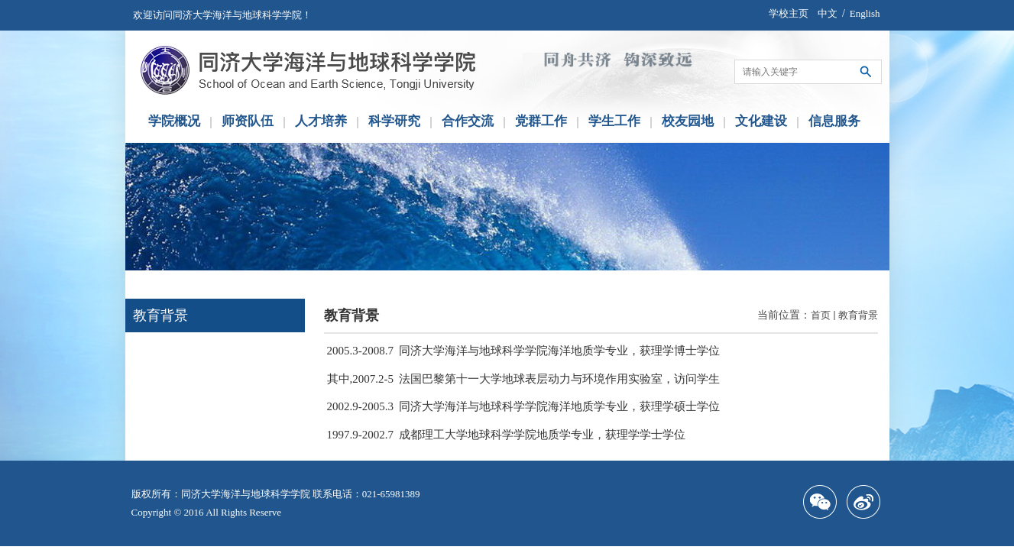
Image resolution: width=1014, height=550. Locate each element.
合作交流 (468, 121)
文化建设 (761, 121)
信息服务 (834, 121)
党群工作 (541, 121)
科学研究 (394, 121)
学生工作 (614, 121)
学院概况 (174, 121)
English (865, 13)
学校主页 (788, 13)
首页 (821, 315)
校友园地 (688, 121)
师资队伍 (248, 121)
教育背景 (858, 315)
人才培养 (321, 121)
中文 (827, 13)
